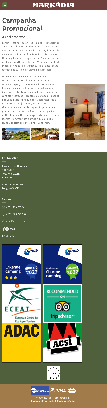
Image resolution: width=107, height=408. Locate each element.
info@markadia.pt (16, 221)
